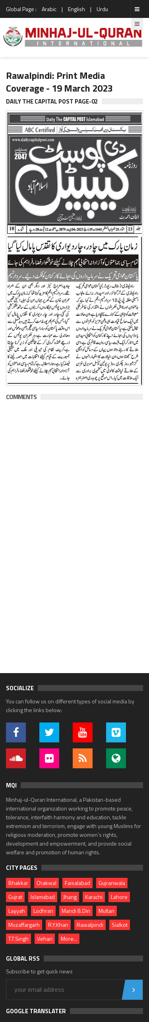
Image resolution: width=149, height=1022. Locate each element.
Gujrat (15, 897)
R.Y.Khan (58, 924)
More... (69, 938)
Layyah (16, 910)
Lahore (119, 897)
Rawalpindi (90, 924)
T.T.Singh (18, 938)
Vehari (44, 938)
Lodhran (43, 910)
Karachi (94, 897)
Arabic (49, 9)
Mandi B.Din (76, 910)
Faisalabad (77, 883)
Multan (106, 910)
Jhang (70, 897)
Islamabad (43, 897)
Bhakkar (18, 883)
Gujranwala (112, 883)
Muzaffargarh (24, 924)
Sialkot (120, 924)
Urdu (102, 9)
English (76, 9)
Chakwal (46, 883)
